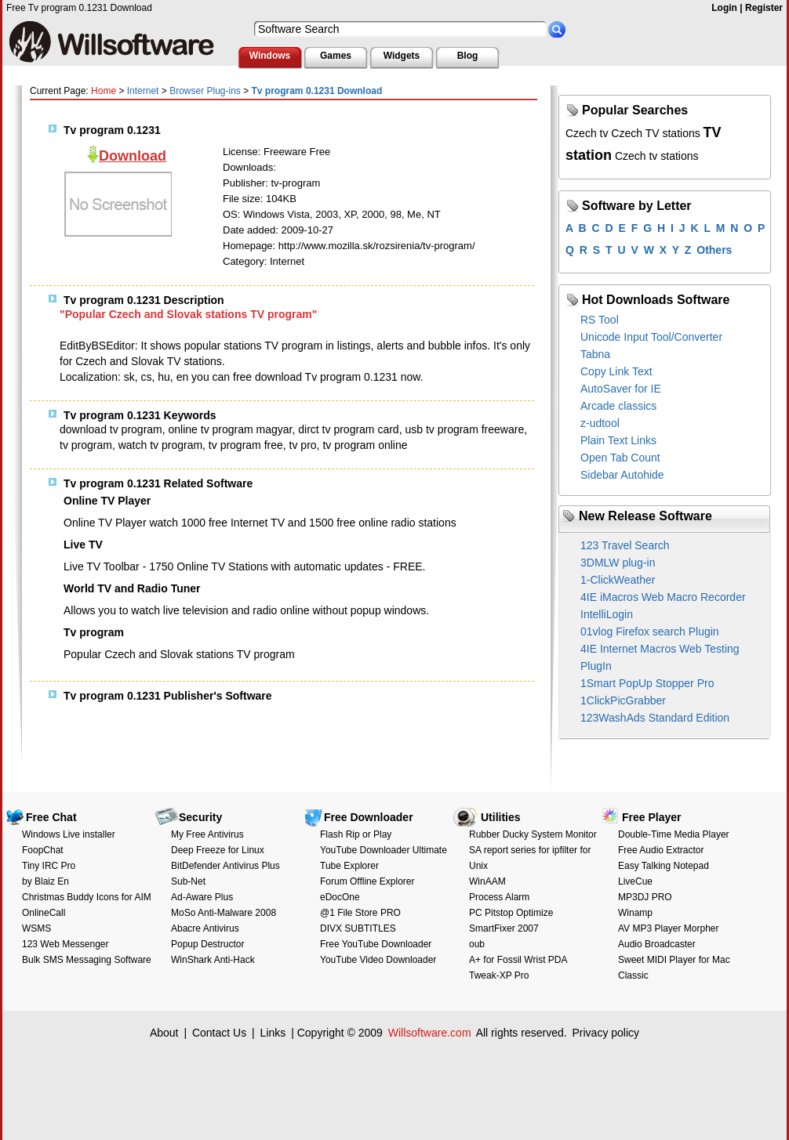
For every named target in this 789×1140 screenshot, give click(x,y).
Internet (143, 90)
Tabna (595, 354)
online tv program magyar (231, 429)
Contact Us (219, 1032)
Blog (467, 55)
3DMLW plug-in (617, 562)
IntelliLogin (606, 614)
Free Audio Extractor (661, 850)
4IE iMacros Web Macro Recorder (663, 597)
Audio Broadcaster (657, 944)
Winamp (635, 912)
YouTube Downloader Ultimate (383, 850)
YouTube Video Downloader (378, 959)
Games (335, 55)
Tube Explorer (349, 865)
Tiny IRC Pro (48, 865)
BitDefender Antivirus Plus (225, 865)
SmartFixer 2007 (504, 928)
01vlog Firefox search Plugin (649, 631)
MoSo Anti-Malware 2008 (223, 912)
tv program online (364, 445)
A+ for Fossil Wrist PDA (518, 959)
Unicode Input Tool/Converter (651, 337)
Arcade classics (618, 406)
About (164, 1032)
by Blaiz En (45, 881)
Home (103, 90)
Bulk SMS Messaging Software (86, 959)
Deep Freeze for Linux (217, 850)
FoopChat (43, 850)
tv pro (303, 445)
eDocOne (340, 897)
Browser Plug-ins (205, 90)
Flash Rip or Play (355, 834)
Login (724, 7)
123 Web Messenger (65, 944)
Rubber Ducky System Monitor (533, 834)
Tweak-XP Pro (499, 975)
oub (477, 944)
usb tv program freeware (464, 429)
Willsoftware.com (429, 1032)
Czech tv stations (657, 156)
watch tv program (160, 445)
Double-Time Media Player (673, 834)
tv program (86, 445)
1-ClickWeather (617, 580)
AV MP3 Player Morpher (668, 928)
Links (273, 1032)
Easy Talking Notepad (663, 865)
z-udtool (600, 423)
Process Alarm (499, 897)
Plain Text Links (618, 440)
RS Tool (599, 319)
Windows (270, 55)
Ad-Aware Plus (202, 897)
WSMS (36, 928)
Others (714, 250)
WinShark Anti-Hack (213, 959)
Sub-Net (188, 881)
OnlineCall (43, 912)
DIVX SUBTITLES (358, 928)
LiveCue (635, 881)
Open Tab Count (620, 457)
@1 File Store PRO (360, 912)
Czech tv (586, 133)
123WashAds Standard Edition (654, 717)
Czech (626, 133)
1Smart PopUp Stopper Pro (647, 683)
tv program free (246, 445)
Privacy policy (605, 1032)
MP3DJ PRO (645, 897)
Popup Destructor (207, 944)
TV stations (672, 133)
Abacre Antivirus (205, 928)
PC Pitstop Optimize (511, 912)
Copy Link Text (616, 371)
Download (132, 156)
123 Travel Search (625, 545)
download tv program (111, 429)
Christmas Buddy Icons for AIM (86, 897)
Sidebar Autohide (622, 475)
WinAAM (487, 881)
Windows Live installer (68, 834)
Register (764, 7)
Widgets (402, 55)
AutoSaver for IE (620, 388)
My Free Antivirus (207, 834)
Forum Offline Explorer (367, 881)
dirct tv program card (348, 429)
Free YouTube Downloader (375, 944)
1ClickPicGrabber (623, 700)
